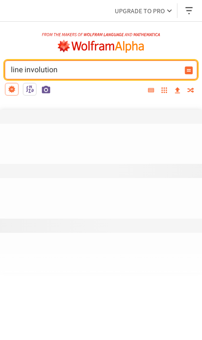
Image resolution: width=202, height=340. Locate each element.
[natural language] (12, 89)
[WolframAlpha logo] (101, 46)
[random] (190, 91)
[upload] (177, 91)
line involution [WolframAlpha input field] (94, 70)
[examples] (164, 91)
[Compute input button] (189, 70)
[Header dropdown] (190, 10)
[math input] (30, 89)
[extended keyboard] (151, 91)
